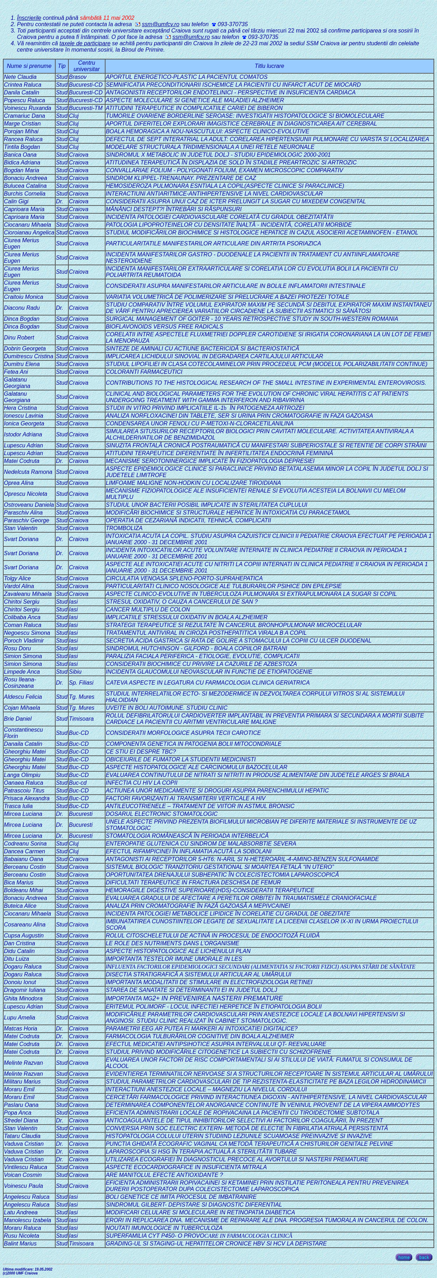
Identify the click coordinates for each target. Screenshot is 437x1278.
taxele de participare (84, 43)
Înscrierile (29, 18)
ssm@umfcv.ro (157, 24)
